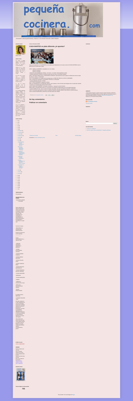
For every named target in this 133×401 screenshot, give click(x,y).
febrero (19, 171)
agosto (19, 137)
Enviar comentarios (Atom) (40, 137)
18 (17, 177)
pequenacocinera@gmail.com (107, 95)
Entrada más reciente (34, 135)
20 (17, 129)
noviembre (20, 132)
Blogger (73, 394)
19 (17, 175)
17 (17, 178)
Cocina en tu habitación (91, 128)
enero (19, 173)
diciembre (20, 130)
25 (17, 120)
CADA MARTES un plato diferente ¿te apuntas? (21, 144)
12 (17, 187)
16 (17, 180)
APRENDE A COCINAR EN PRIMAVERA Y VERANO (21, 153)
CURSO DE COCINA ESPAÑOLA (21, 157)
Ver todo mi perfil (89, 103)
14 (17, 183)
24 (17, 122)
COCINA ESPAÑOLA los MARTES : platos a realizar (21, 162)
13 (17, 185)
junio (19, 140)
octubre (19, 133)
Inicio (56, 135)
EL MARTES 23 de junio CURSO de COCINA (21, 166)
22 (17, 125)
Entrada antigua (78, 135)
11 (17, 188)
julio (19, 138)
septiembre (20, 135)
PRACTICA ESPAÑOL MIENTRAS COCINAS (20, 148)
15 (17, 182)
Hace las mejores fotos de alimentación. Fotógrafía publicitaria (99, 130)
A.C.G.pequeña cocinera (92, 101)
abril (19, 170)
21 (17, 127)
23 (17, 124)
